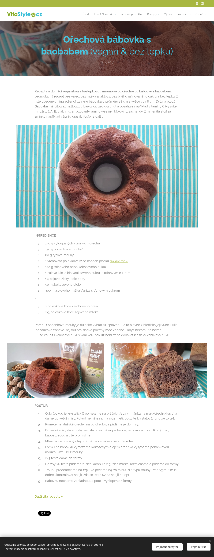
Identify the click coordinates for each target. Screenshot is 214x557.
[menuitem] (80, 14)
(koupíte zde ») (119, 261)
